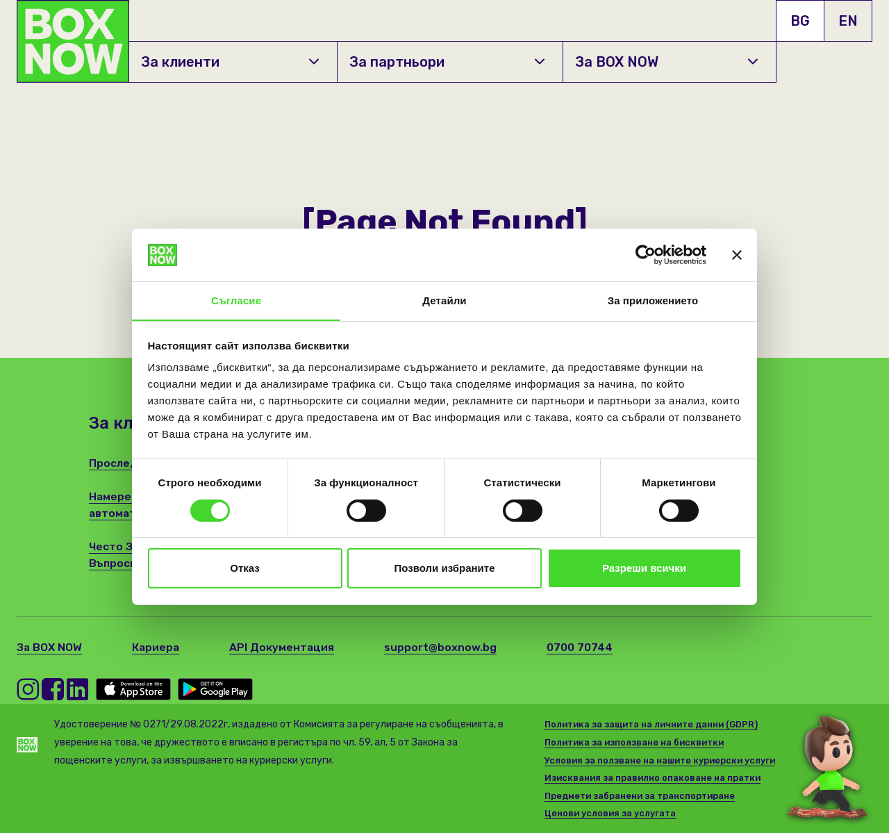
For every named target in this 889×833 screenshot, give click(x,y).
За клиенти (230, 61)
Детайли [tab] (444, 300)
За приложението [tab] (653, 300)
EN (848, 21)
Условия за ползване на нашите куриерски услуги (662, 760)
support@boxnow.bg (444, 647)
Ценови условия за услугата (611, 813)
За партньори (447, 61)
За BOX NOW (667, 61)
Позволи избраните (444, 569)
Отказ (245, 569)
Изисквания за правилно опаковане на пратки (654, 778)
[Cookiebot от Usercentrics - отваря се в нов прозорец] (645, 254)
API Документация (285, 647)
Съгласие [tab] (236, 300)
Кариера (157, 647)
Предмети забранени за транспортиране (642, 796)
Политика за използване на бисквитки (637, 742)
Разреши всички (644, 569)
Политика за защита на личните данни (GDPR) (655, 724)
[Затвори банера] (737, 254)
